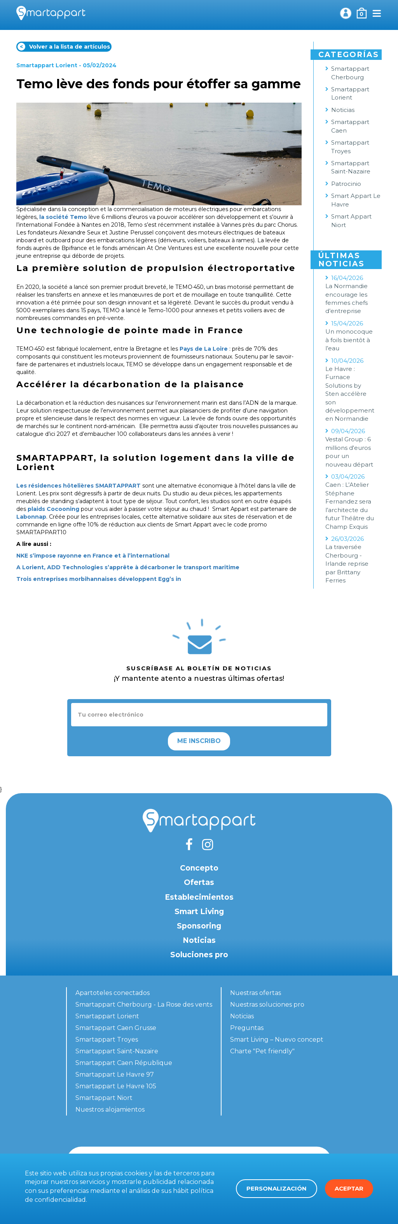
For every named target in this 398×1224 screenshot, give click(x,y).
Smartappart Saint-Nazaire (350, 167)
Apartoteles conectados (112, 993)
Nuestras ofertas (255, 993)
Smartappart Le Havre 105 (115, 1086)
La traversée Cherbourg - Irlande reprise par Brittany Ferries (346, 563)
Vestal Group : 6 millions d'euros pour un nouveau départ (349, 451)
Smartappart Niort (104, 1098)
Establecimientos (199, 897)
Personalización (276, 1188)
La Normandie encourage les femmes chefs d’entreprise (346, 298)
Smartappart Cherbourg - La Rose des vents (143, 1004)
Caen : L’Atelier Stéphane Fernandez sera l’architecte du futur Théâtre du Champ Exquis (349, 505)
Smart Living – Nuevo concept (276, 1039)
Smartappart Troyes (350, 146)
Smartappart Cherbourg (350, 72)
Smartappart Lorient (46, 65)
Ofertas (199, 882)
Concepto (199, 868)
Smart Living (199, 911)
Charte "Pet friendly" (262, 1051)
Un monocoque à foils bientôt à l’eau (349, 340)
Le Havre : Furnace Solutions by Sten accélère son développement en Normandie (349, 394)
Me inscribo (199, 741)
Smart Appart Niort (351, 220)
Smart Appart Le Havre (356, 200)
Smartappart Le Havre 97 (114, 1074)
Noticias (342, 110)
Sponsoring (199, 925)
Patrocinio (346, 183)
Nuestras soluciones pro (267, 1004)
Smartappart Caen (350, 126)
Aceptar (349, 1188)
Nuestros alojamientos (110, 1109)
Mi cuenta (345, 13)
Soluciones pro (199, 954)
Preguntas (247, 1028)
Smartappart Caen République (123, 1063)
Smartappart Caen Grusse (115, 1028)
